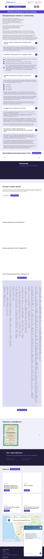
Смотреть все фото (36, 153)
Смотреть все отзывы (22, 409)
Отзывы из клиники (15, 195)
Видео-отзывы (6, 195)
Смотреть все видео (22, 277)
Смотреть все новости (15, 469)
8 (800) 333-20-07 (38, 2)
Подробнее (7, 490)
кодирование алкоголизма (8, 94)
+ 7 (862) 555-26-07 (30, 2)
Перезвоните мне (17, 6)
